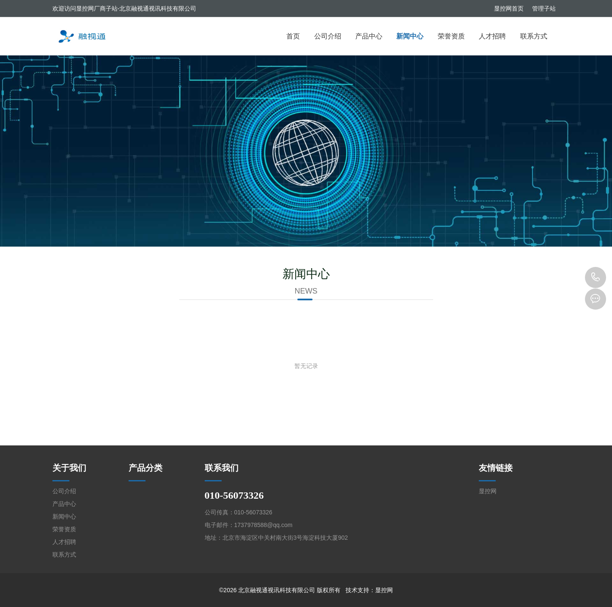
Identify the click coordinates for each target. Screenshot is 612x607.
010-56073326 (595, 277)
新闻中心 (409, 36)
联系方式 (533, 36)
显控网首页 (509, 8)
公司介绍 (327, 36)
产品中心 (368, 36)
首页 (293, 36)
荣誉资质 (451, 36)
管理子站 (544, 8)
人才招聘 (492, 36)
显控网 (488, 491)
